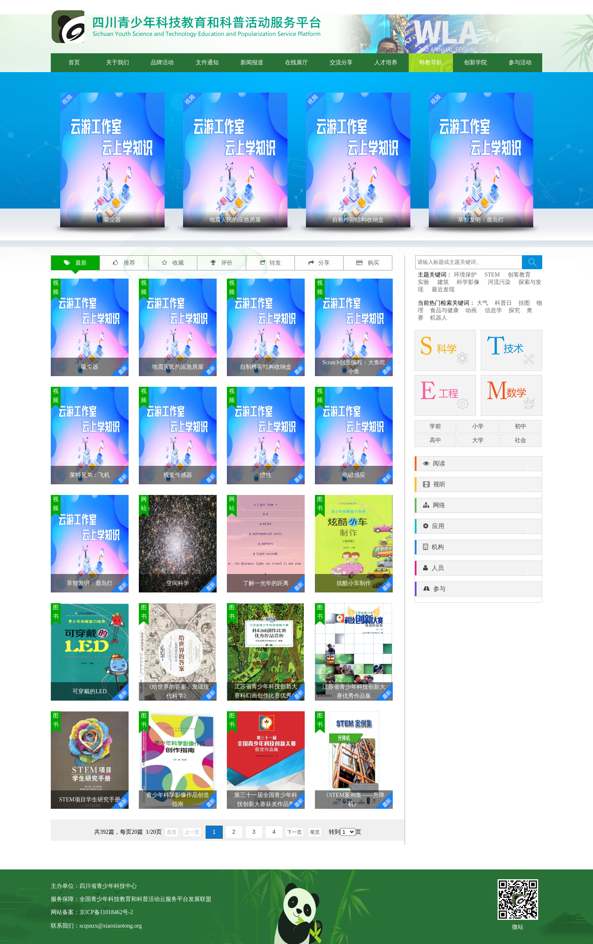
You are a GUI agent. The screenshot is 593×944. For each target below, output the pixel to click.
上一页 (192, 832)
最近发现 (443, 289)
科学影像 (468, 282)
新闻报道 (251, 62)
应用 (478, 528)
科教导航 (430, 62)
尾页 (315, 832)
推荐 (124, 263)
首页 (74, 62)
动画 (471, 310)
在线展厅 (296, 62)
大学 (478, 440)
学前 (435, 426)
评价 (221, 263)
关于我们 (117, 62)
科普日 (503, 303)
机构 (478, 549)
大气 (482, 303)
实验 (423, 282)
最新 (75, 263)
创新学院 (475, 62)
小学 (478, 426)
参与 (478, 591)
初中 (520, 426)
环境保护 (465, 275)
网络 (478, 507)
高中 (435, 440)
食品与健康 (444, 310)
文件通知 (207, 62)
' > (112, 160)
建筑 (443, 282)
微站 (517, 926)
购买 (368, 263)
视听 (478, 486)
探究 (514, 310)
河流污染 (499, 282)
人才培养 (385, 62)
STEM (492, 275)
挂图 (524, 303)
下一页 (294, 832)
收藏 (173, 263)
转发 (270, 263)
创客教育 (519, 275)
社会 (520, 440)
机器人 (438, 318)
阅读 (478, 465)
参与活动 (520, 62)
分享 (319, 263)
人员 (478, 570)
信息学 (493, 310)
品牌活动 (162, 62)
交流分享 (341, 62)
